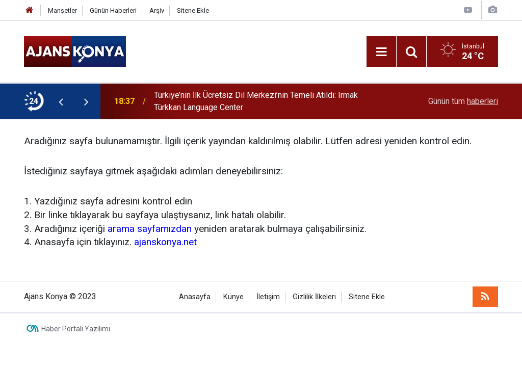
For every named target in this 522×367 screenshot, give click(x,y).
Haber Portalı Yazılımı (75, 329)
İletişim (268, 297)
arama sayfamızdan (150, 228)
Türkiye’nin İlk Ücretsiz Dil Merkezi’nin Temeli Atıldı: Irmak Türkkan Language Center (256, 101)
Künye (233, 297)
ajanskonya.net (165, 242)
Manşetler (62, 10)
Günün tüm (463, 101)
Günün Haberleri (113, 10)
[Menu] (381, 52)
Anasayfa (195, 297)
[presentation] (60, 101)
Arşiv (156, 10)
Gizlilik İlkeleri (314, 297)
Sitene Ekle (193, 10)
